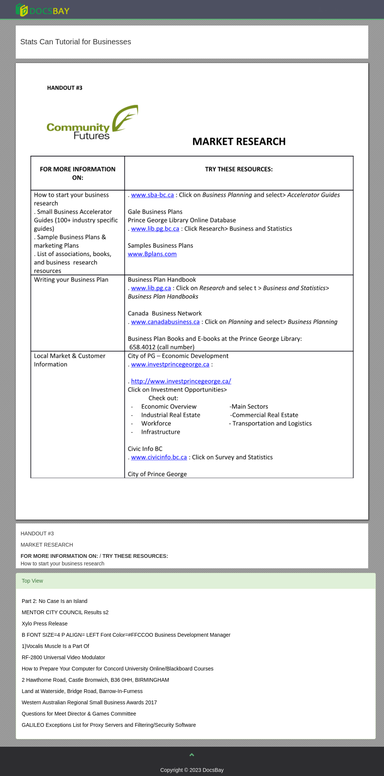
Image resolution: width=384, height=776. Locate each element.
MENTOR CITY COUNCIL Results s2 (65, 612)
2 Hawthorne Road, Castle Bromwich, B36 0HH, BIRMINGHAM (95, 680)
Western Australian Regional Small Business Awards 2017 (89, 702)
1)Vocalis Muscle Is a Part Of (55, 646)
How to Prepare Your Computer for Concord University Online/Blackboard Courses (117, 669)
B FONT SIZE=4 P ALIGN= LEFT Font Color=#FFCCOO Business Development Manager (126, 635)
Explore (99, 9)
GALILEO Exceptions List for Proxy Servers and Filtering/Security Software (109, 725)
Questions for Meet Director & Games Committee (79, 714)
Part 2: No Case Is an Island (54, 601)
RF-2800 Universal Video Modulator (63, 657)
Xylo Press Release (45, 624)
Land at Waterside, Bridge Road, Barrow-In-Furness (82, 691)
